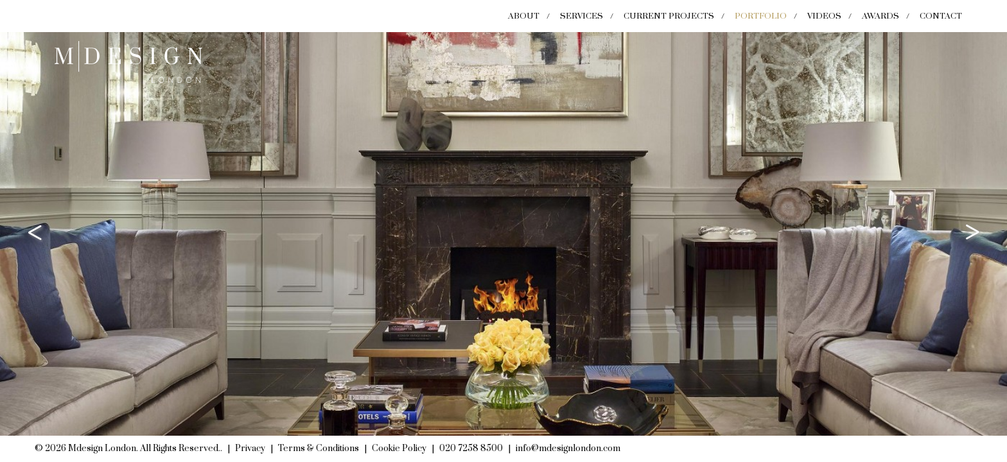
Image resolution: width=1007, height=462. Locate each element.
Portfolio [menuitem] (761, 16)
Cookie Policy (399, 448)
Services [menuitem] (581, 16)
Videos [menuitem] (824, 16)
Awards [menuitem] (880, 16)
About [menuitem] (523, 16)
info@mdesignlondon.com (568, 448)
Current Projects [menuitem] (669, 16)
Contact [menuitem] (941, 16)
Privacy (250, 448)
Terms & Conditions (318, 448)
